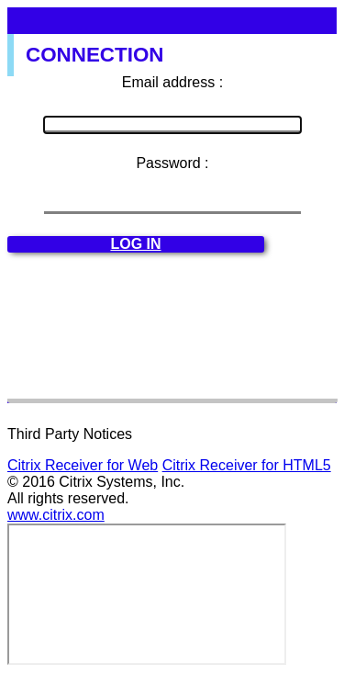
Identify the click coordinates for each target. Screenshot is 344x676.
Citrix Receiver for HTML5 (246, 465)
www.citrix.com (56, 515)
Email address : (172, 82)
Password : (172, 163)
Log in (135, 244)
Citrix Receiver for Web (82, 465)
